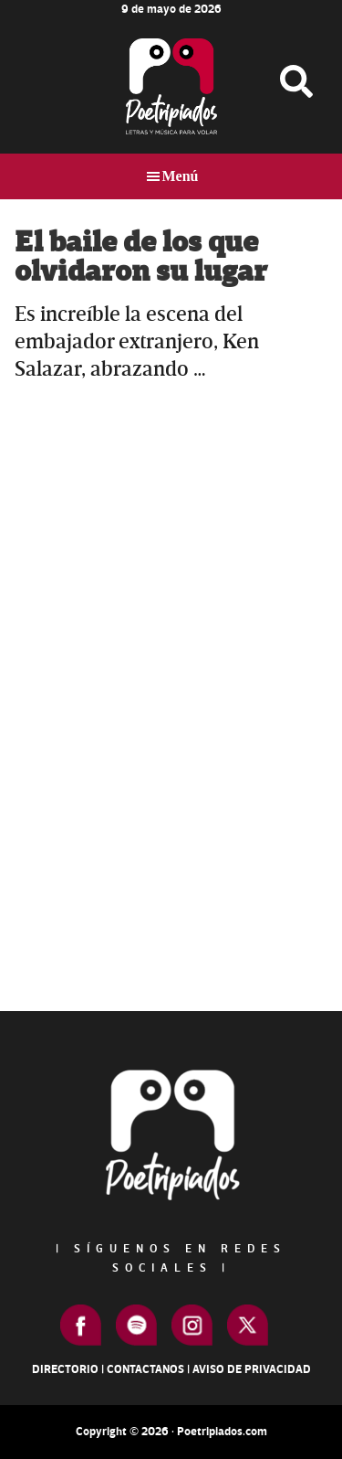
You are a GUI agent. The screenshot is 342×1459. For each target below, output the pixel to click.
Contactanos (145, 1369)
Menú (180, 176)
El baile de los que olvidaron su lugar (141, 257)
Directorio (65, 1369)
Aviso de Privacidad (251, 1369)
